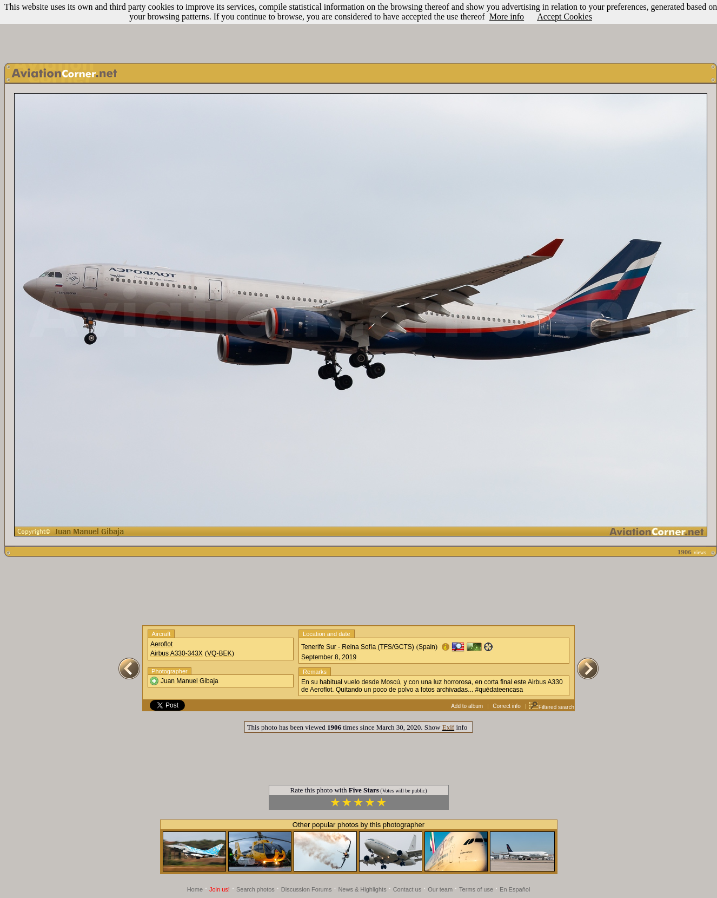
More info (506, 16)
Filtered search (551, 707)
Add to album (467, 706)
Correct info (507, 706)
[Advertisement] (358, 28)
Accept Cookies (564, 16)
